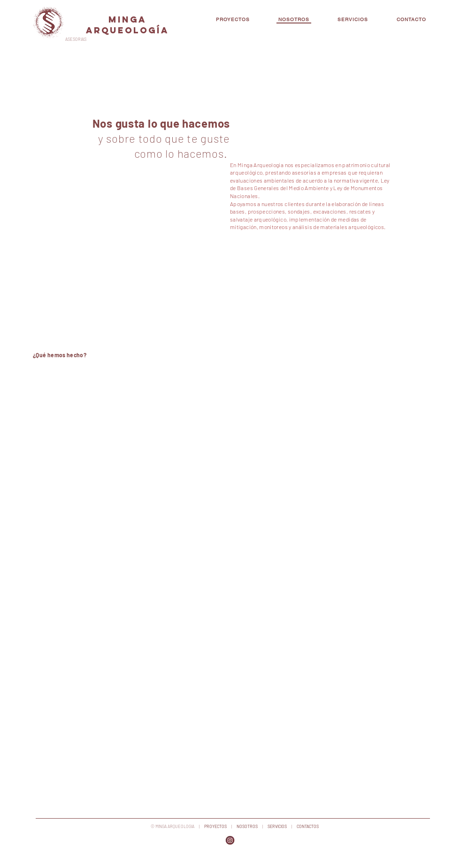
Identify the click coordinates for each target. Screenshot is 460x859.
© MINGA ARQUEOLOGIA (172, 826)
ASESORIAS (75, 39)
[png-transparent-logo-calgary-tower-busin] (230, 840)
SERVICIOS (278, 826)
